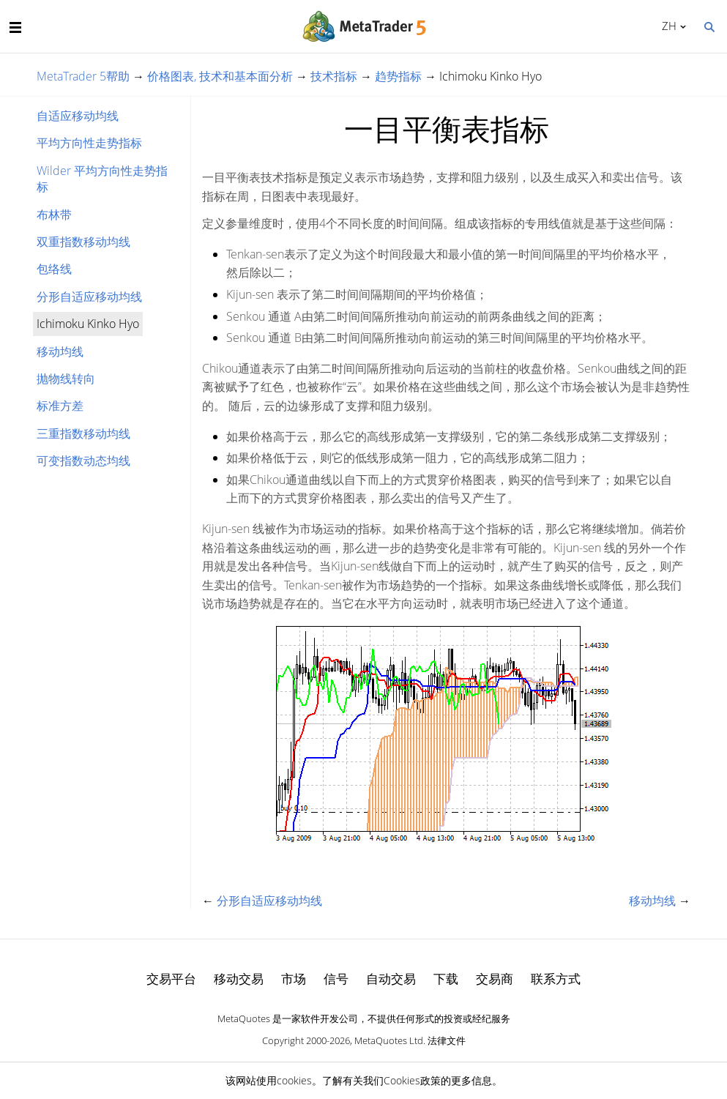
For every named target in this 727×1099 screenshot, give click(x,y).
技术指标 (333, 76)
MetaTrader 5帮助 (83, 76)
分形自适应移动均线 (89, 296)
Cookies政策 (412, 1080)
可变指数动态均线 (83, 460)
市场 (293, 978)
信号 (336, 978)
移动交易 (239, 978)
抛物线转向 (66, 378)
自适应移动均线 (78, 116)
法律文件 (447, 1040)
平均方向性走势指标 (89, 143)
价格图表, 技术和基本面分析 (220, 76)
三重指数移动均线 (83, 433)
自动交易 (391, 978)
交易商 (494, 978)
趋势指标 (398, 76)
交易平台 (171, 978)
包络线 (54, 269)
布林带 (54, 214)
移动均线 (60, 351)
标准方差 (60, 406)
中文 (666, 25)
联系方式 (556, 978)
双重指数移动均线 (83, 242)
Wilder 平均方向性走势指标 (102, 179)
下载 (445, 978)
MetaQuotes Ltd (388, 1040)
